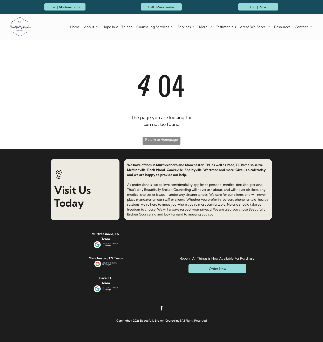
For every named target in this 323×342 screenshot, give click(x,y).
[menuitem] (74, 27)
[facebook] (161, 309)
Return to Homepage (161, 139)
